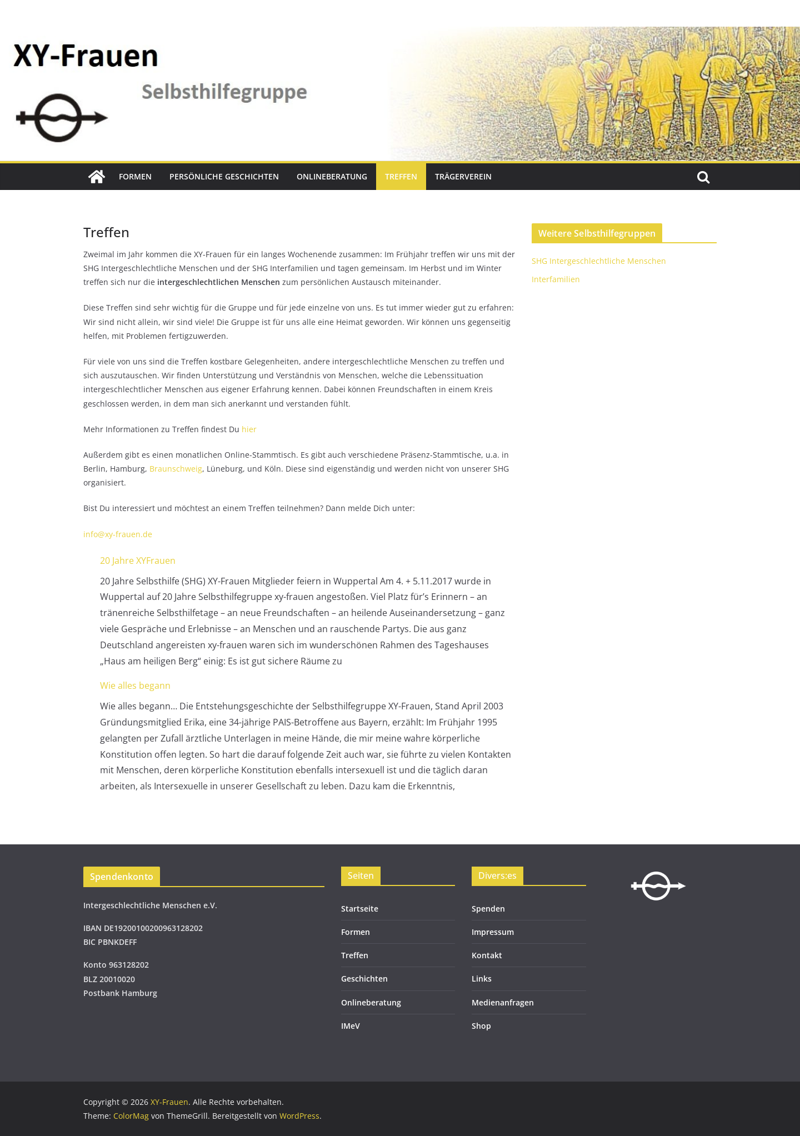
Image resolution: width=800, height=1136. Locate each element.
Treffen (401, 176)
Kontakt (487, 955)
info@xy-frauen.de (117, 534)
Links (482, 978)
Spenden (488, 908)
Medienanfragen (503, 1002)
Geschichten (364, 978)
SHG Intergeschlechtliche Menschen (599, 261)
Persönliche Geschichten (224, 176)
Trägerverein (463, 176)
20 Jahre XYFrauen (138, 560)
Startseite (359, 908)
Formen (135, 176)
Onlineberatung (332, 176)
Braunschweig (175, 468)
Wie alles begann (135, 685)
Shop (481, 1025)
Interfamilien (556, 279)
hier (249, 429)
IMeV (350, 1025)
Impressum (493, 932)
